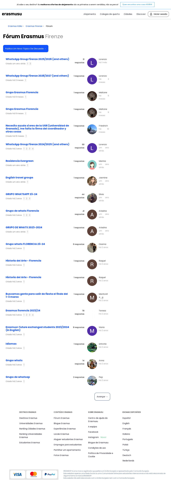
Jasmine (103, 177)
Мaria (102, 327)
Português (127, 439)
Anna (101, 360)
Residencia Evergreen (20, 161)
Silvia (101, 194)
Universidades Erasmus (31, 423)
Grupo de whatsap (18, 377)
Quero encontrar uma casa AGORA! (137, 4)
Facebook (93, 431)
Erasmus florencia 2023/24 (23, 310)
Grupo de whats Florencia (22, 211)
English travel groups (19, 177)
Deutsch (126, 455)
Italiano (126, 434)
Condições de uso (97, 447)
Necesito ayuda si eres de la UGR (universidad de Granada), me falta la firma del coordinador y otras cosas (37, 128)
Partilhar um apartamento (67, 449)
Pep (101, 377)
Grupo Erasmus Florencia (22, 92)
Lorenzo (103, 59)
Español (126, 418)
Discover (141, 14)
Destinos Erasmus (28, 418)
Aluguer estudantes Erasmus (68, 439)
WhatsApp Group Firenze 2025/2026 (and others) (37, 59)
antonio (103, 343)
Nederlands (128, 460)
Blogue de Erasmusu (98, 442)
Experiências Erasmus (65, 428)
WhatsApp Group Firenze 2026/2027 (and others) (37, 76)
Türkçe (125, 449)
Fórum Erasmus (61, 418)
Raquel (102, 260)
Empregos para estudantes (68, 444)
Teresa (102, 310)
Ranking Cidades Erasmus (32, 428)
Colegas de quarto (110, 14)
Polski (125, 444)
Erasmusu (12, 14)
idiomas (11, 344)
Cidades (128, 14)
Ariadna (103, 210)
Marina (102, 161)
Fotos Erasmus (61, 455)
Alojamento (90, 14)
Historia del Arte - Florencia (23, 260)
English (125, 423)
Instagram (93, 437)
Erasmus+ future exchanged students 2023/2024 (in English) (37, 328)
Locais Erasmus (61, 434)
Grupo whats (14, 360)
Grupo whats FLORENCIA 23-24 (25, 244)
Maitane (103, 92)
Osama (102, 244)
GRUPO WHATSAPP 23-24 (21, 194)
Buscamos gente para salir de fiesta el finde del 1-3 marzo (37, 295)
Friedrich (103, 125)
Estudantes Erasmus (29, 442)
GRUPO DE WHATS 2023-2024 (24, 227)
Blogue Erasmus (62, 423)
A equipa (92, 426)
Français (126, 428)
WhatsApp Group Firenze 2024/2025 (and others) (37, 144)
